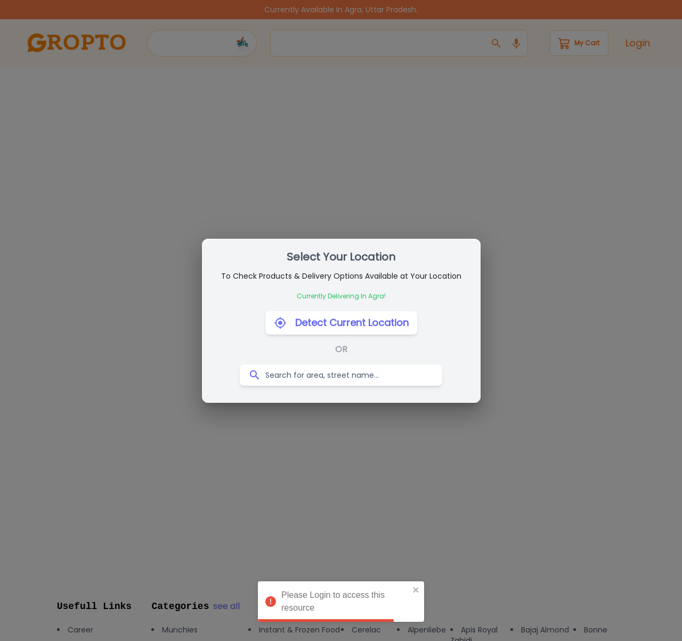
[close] (416, 590)
